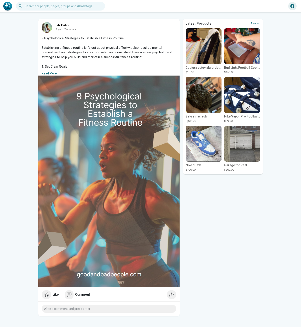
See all (255, 23)
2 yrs (58, 29)
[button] (60, 6)
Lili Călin (62, 25)
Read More (49, 73)
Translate (70, 29)
